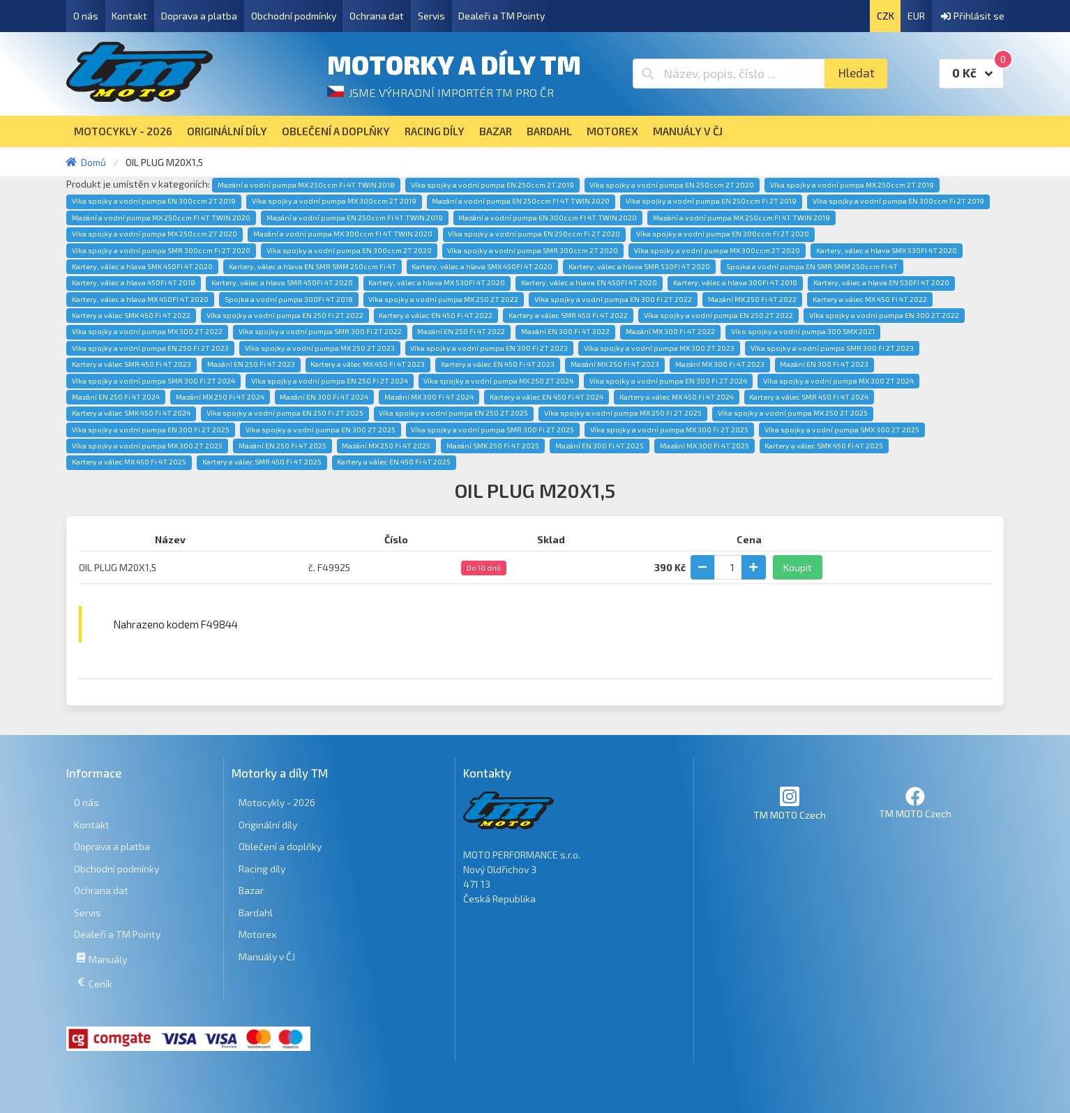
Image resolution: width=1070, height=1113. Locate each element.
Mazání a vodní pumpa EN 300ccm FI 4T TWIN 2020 (547, 217)
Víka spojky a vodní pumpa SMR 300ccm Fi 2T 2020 (161, 250)
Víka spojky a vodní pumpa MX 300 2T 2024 (838, 381)
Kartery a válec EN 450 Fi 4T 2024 (546, 397)
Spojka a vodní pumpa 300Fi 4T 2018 (289, 299)
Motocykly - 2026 (277, 802)
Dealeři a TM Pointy (501, 16)
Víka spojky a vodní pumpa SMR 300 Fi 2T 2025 (492, 429)
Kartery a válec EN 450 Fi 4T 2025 (394, 461)
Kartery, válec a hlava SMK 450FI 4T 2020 (142, 266)
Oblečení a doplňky (280, 846)
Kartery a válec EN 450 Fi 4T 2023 (498, 364)
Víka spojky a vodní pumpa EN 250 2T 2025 (453, 413)
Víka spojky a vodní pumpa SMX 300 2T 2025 (841, 429)
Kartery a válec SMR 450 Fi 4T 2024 (808, 397)
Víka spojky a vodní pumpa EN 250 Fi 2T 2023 (150, 348)
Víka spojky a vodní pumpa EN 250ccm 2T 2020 (671, 185)
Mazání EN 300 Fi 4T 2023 (824, 364)
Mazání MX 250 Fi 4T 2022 (752, 299)
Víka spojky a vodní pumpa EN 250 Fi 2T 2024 (329, 381)
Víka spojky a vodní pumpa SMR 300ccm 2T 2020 (532, 250)
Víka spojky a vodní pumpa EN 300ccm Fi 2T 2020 (722, 233)
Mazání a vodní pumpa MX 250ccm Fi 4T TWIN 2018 (306, 185)
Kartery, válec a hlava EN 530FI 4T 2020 (881, 282)
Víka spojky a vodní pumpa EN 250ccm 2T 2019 (492, 185)
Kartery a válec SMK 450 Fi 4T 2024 (131, 413)
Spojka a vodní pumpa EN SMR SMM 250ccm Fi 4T (812, 266)
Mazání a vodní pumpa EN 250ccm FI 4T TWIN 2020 (521, 201)
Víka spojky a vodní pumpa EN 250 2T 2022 (718, 315)
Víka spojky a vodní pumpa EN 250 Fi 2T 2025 (284, 413)
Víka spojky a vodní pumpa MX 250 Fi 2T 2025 (623, 413)
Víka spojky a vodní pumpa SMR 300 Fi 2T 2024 (153, 381)
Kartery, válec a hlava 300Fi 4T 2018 (735, 282)
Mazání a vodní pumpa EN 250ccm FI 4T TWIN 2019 (354, 217)
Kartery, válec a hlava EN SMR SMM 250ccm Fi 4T (312, 266)
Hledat (856, 73)
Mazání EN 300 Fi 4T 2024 (324, 397)
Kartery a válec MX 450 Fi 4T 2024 (676, 397)
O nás (85, 16)
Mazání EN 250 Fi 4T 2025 (282, 445)
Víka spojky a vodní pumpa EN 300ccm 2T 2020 (349, 250)
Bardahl (256, 912)
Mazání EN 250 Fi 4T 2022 (461, 331)
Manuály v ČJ (267, 956)
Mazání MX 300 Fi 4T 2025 (704, 445)
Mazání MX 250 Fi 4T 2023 (615, 364)
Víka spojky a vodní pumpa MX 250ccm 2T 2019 (852, 185)
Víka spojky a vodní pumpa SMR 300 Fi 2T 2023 (832, 348)
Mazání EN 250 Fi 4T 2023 (251, 364)
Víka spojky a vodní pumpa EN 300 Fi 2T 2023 (489, 348)
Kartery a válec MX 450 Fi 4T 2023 (367, 364)
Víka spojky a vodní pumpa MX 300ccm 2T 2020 (717, 250)
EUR (916, 16)
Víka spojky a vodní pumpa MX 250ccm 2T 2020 (154, 233)
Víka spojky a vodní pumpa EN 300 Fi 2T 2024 (668, 381)
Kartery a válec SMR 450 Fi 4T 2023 (131, 364)
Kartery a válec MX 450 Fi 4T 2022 (870, 299)
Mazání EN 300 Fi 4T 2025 (599, 445)
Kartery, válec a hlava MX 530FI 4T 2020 (436, 282)
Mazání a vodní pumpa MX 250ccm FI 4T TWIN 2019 (741, 217)
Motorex (257, 934)
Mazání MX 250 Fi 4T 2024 (220, 397)
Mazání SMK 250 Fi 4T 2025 (492, 445)
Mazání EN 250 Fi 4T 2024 (116, 397)
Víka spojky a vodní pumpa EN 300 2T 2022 (884, 315)
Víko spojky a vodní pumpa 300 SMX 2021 (803, 331)
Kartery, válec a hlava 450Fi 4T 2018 (133, 282)
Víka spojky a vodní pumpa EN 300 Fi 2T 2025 (150, 429)
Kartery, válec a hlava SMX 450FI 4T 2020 (482, 266)
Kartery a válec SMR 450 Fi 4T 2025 (262, 461)
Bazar (251, 890)
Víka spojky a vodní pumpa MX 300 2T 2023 (659, 348)
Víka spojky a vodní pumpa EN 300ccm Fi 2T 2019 (898, 201)
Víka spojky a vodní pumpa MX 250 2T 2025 (793, 413)
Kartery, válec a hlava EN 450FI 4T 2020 (589, 282)
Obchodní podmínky (293, 16)
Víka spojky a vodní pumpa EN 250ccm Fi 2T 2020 (534, 233)
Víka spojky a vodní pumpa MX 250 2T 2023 (320, 348)
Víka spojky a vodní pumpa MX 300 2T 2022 (147, 331)
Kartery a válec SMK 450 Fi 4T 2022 (131, 315)
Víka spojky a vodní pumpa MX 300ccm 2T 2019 (334, 201)
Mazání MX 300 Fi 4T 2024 (429, 397)
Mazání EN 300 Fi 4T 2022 (565, 331)
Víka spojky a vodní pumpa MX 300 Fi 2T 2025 (669, 429)
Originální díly (268, 825)
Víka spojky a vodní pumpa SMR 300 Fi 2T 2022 (320, 331)
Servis (431, 16)
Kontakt (129, 16)
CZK (885, 16)
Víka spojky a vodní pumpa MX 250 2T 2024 (498, 381)
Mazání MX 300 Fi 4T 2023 (719, 364)
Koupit (797, 567)
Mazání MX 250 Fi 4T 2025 (386, 445)
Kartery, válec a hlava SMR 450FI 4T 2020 (282, 282)
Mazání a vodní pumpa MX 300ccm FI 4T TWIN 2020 (342, 233)
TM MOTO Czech (789, 803)
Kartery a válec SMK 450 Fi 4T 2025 (823, 445)
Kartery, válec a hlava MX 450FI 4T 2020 (140, 299)
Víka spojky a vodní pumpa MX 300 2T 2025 (147, 445)
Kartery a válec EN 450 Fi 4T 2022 (435, 315)
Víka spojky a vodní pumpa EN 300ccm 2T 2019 (154, 201)
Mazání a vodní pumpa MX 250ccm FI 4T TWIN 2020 (161, 217)
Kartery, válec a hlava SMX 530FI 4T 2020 (886, 250)
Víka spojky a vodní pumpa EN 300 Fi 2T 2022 (613, 299)
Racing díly (262, 868)
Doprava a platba (199, 16)
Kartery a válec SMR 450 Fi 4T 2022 (568, 315)
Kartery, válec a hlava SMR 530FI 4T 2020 (639, 266)
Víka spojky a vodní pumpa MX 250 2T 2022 (443, 299)
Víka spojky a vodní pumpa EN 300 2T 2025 (320, 429)
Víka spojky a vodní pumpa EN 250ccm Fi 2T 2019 (711, 201)
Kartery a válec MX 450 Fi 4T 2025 (129, 461)
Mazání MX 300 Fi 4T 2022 (670, 331)
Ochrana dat (376, 16)
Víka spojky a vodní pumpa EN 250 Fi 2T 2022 (284, 315)
